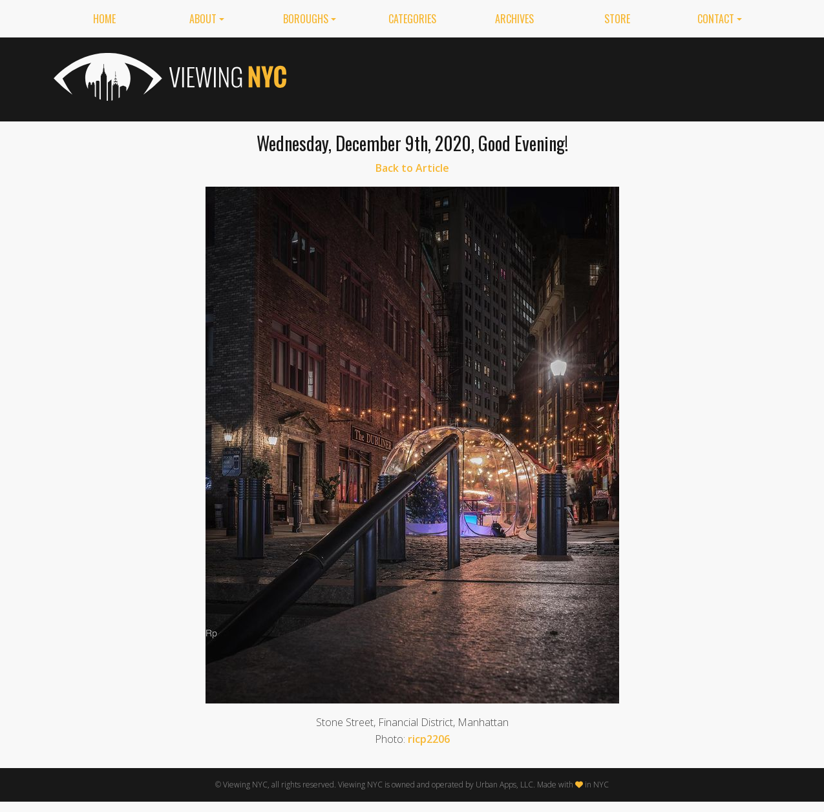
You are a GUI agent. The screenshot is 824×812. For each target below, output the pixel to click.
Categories (412, 18)
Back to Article (412, 168)
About (203, 18)
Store (617, 18)
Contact (715, 18)
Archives (514, 18)
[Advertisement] (536, 77)
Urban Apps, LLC (504, 784)
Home (104, 18)
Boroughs (305, 18)
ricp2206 (429, 739)
